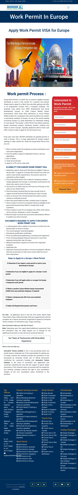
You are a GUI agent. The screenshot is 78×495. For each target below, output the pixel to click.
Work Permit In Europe (26, 461)
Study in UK (47, 414)
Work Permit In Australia (26, 447)
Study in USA (47, 400)
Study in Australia (49, 395)
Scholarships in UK (68, 421)
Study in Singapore (49, 410)
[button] (11, 62)
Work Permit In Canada (26, 449)
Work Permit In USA (25, 459)
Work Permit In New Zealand (28, 452)
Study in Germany (49, 402)
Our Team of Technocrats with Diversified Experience (26, 339)
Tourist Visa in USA (50, 435)
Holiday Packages (68, 433)
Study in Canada (49, 398)
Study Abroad (48, 393)
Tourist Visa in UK (49, 433)
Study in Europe (48, 412)
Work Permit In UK (24, 456)
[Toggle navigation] (68, 7)
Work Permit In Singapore (27, 454)
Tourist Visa (47, 421)
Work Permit (22, 445)
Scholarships (66, 393)
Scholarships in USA (69, 405)
